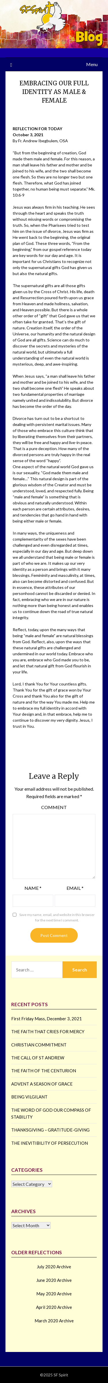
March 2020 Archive (54, 1320)
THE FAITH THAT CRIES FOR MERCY (47, 1031)
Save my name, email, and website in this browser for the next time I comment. (57, 918)
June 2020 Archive (54, 1280)
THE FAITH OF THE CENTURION (43, 1070)
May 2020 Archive (54, 1293)
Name (32, 888)
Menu (92, 64)
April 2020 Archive (54, 1307)
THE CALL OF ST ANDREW (37, 1057)
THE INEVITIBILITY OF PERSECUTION (49, 1143)
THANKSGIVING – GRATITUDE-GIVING (50, 1129)
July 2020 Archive (54, 1266)
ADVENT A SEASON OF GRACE (42, 1083)
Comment (54, 807)
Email (75, 888)
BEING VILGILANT (29, 1096)
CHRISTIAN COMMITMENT (39, 1044)
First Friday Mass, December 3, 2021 (46, 1018)
